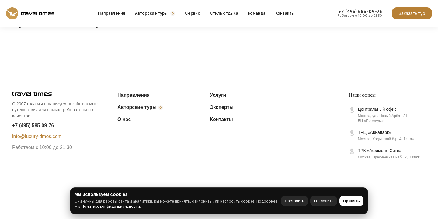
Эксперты (222, 107)
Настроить (294, 201)
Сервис (192, 13)
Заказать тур (411, 13)
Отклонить (323, 201)
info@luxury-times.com (37, 136)
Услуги (218, 95)
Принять (351, 201)
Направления (111, 13)
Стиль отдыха (224, 13)
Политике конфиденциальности (111, 207)
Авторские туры (155, 13)
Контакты (284, 13)
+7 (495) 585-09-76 (33, 125)
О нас (124, 119)
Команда (257, 13)
